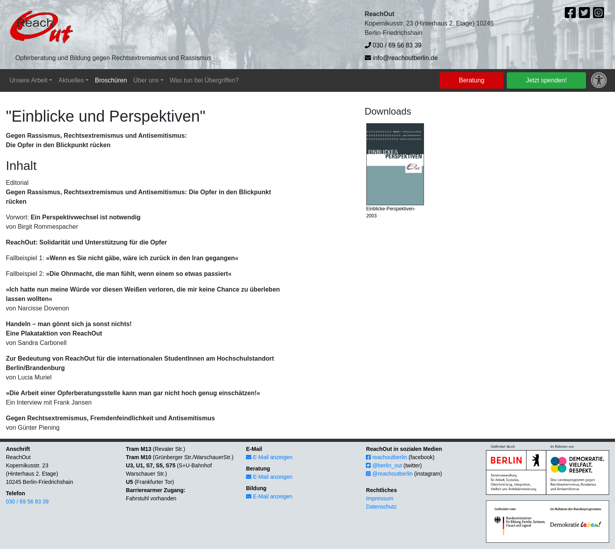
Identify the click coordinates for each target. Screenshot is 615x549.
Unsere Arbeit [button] (28, 80)
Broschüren (111, 80)
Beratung (471, 80)
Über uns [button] (146, 80)
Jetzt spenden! (546, 80)
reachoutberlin (386, 457)
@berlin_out (384, 465)
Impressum (379, 498)
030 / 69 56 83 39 (393, 45)
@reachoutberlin (389, 474)
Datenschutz (381, 506)
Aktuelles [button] (71, 80)
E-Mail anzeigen (269, 457)
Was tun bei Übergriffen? (204, 80)
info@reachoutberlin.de (401, 58)
